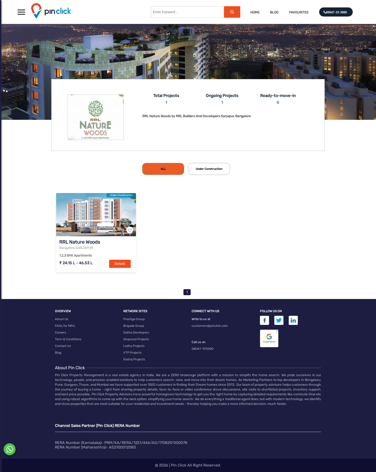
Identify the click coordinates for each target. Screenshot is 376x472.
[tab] (163, 169)
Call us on (199, 342)
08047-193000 (202, 349)
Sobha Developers (136, 332)
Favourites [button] (299, 12)
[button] (21, 12)
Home (254, 12)
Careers (60, 332)
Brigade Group (133, 326)
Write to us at (201, 319)
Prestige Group (134, 319)
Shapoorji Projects (136, 339)
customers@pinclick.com (210, 326)
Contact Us (63, 346)
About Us (61, 319)
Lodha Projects (134, 346)
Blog (274, 12)
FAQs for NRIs (65, 326)
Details (120, 264)
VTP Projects (132, 352)
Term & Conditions (68, 339)
